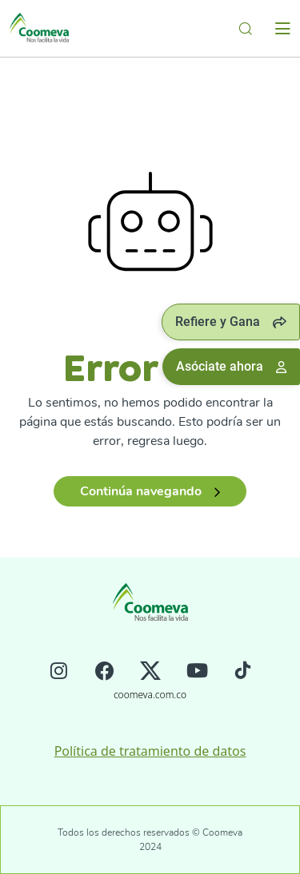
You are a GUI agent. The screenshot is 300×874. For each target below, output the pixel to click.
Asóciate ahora (231, 366)
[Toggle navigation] (282, 28)
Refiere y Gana (230, 321)
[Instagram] (59, 672)
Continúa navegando (150, 491)
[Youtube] (197, 672)
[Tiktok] (243, 672)
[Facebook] (104, 672)
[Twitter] (150, 672)
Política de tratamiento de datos (150, 751)
